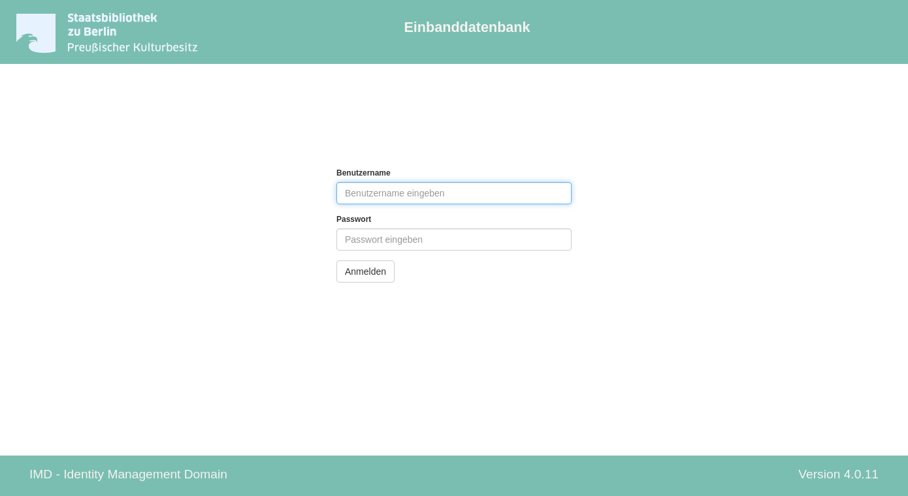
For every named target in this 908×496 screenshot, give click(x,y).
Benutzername (363, 173)
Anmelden (365, 271)
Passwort (353, 219)
